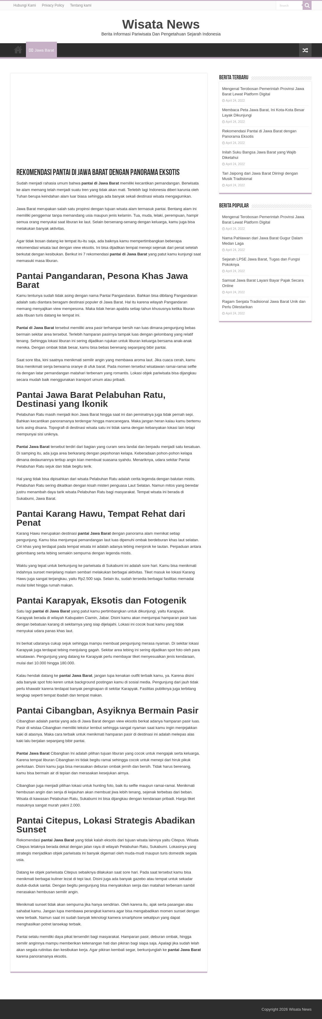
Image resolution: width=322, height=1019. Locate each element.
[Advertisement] (108, 124)
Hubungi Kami (24, 5)
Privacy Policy (53, 5)
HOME (18, 49)
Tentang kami (80, 5)
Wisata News (161, 24)
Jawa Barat (41, 50)
